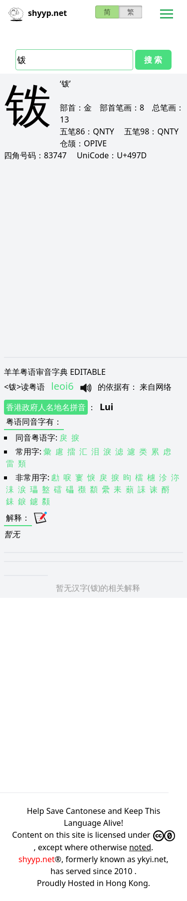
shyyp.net (36, 859)
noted (140, 847)
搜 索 (153, 59)
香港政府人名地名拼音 (46, 407)
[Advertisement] (93, 258)
